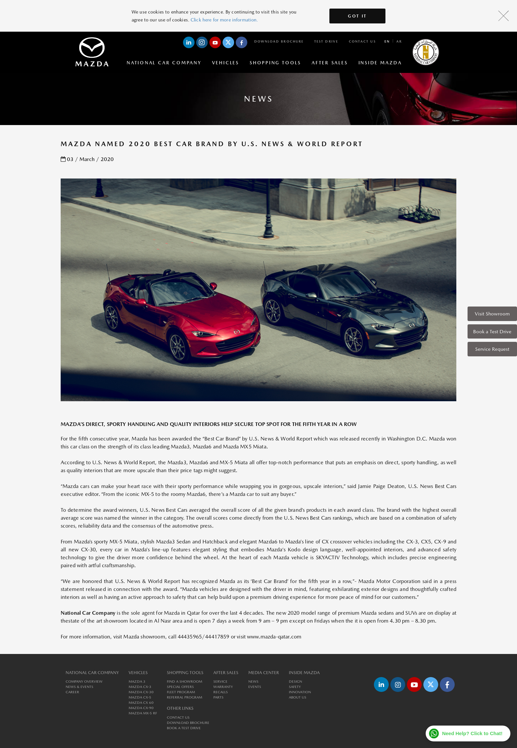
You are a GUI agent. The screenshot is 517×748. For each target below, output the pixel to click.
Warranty (223, 687)
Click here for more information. (224, 19)
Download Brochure (279, 41)
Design (295, 681)
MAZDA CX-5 (140, 697)
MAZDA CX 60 (141, 702)
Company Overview (84, 681)
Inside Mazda (380, 62)
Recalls (220, 692)
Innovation (300, 692)
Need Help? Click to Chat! (472, 733)
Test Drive (326, 41)
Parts (218, 697)
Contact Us (362, 41)
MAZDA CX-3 (140, 687)
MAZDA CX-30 (141, 692)
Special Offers (180, 687)
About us (297, 697)
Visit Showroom (492, 313)
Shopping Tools (275, 62)
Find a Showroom (184, 681)
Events (254, 687)
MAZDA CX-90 (141, 708)
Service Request (492, 349)
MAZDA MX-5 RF (143, 713)
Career (72, 692)
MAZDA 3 (137, 681)
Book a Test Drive (492, 331)
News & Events (79, 687)
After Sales (330, 62)
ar (399, 41)
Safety (295, 687)
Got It (357, 16)
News (253, 681)
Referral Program (184, 697)
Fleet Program (181, 692)
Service (220, 681)
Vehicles (225, 62)
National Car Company (164, 62)
